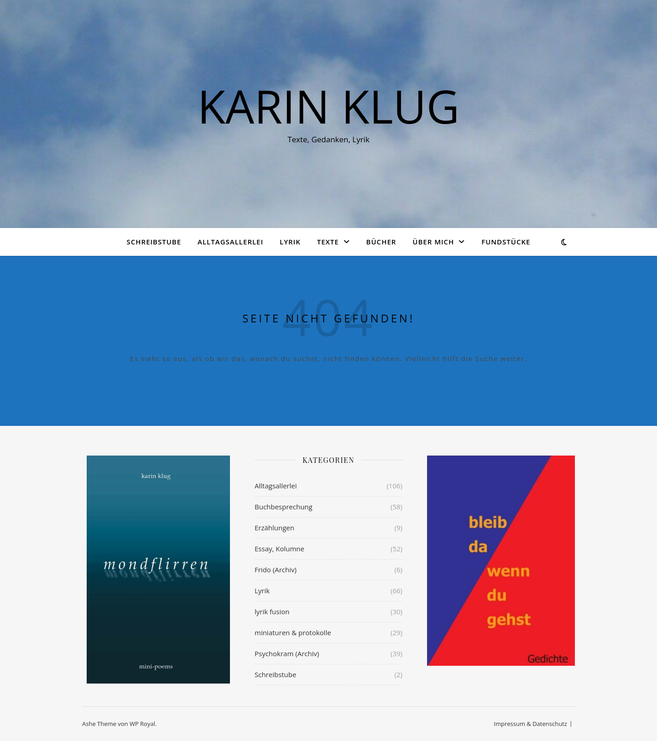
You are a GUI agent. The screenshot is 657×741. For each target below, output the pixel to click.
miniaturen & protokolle (293, 632)
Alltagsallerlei (230, 241)
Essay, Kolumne (279, 548)
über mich (433, 241)
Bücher (381, 241)
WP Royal (142, 724)
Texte (328, 241)
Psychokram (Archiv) (287, 653)
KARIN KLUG (328, 106)
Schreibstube (154, 241)
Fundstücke (505, 241)
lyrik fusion (272, 611)
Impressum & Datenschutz (530, 724)
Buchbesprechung (284, 506)
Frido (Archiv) (276, 569)
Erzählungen (274, 527)
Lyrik (290, 241)
